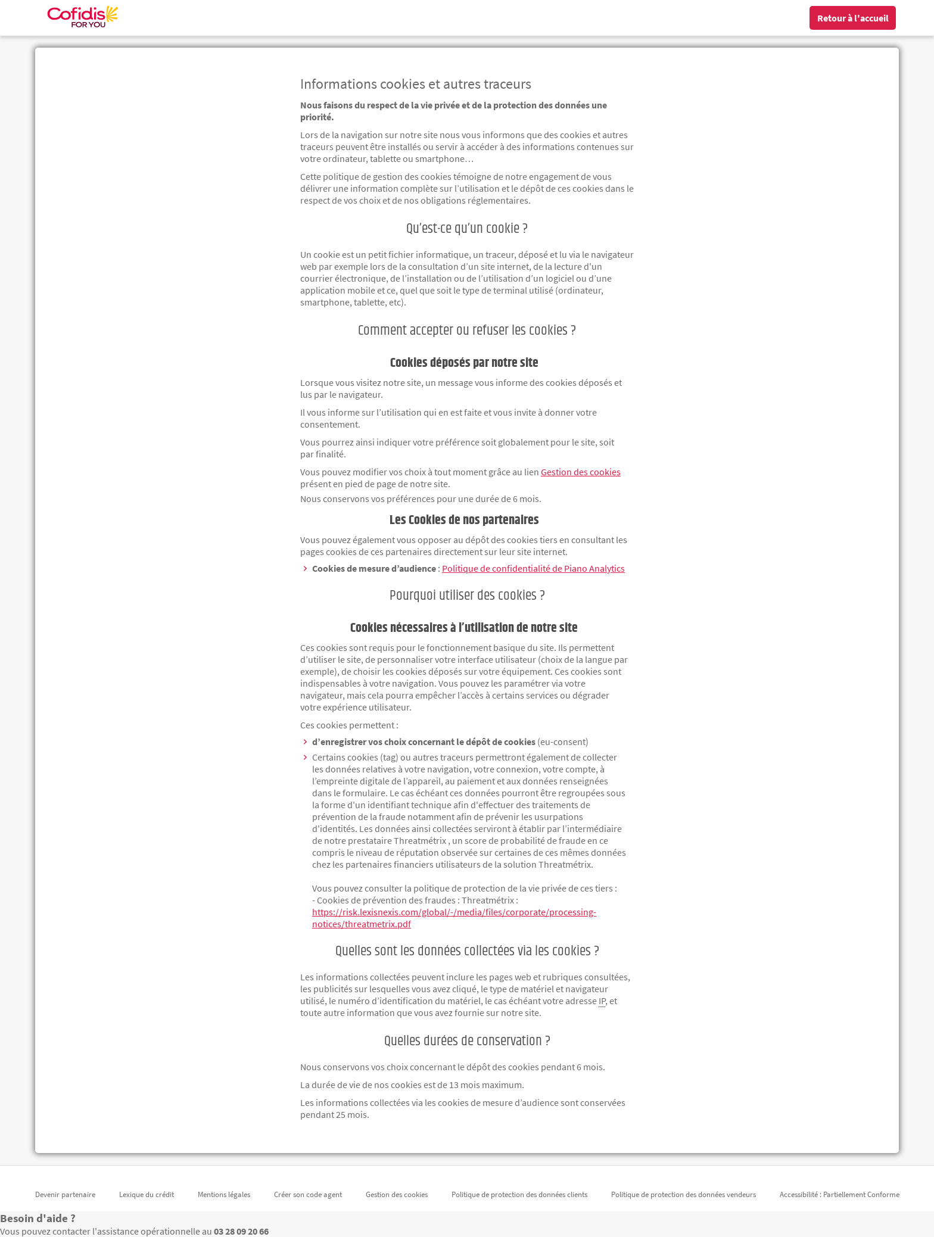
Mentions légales (224, 1194)
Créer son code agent (308, 1194)
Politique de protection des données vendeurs (683, 1194)
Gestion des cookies (397, 1194)
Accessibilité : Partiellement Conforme (839, 1194)
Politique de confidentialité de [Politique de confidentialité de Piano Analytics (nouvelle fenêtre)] (533, 568)
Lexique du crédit (146, 1194)
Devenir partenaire (65, 1194)
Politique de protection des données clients (519, 1194)
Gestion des (581, 472)
